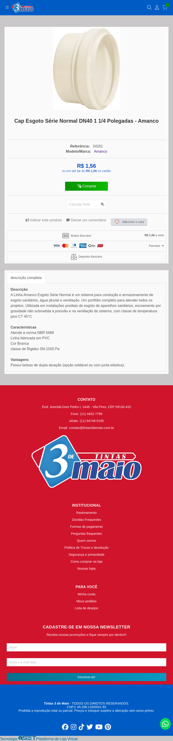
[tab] (86, 236)
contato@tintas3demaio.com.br (91, 428)
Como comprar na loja (86, 561)
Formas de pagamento (86, 526)
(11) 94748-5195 (92, 421)
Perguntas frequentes (86, 533)
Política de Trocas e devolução (86, 547)
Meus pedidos (86, 601)
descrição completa (26, 278)
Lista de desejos (86, 608)
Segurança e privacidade (86, 554)
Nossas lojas (86, 568)
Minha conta (86, 594)
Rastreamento (86, 512)
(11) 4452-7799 (91, 414)
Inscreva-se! (86, 677)
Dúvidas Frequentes (86, 519)
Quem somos (86, 540)
